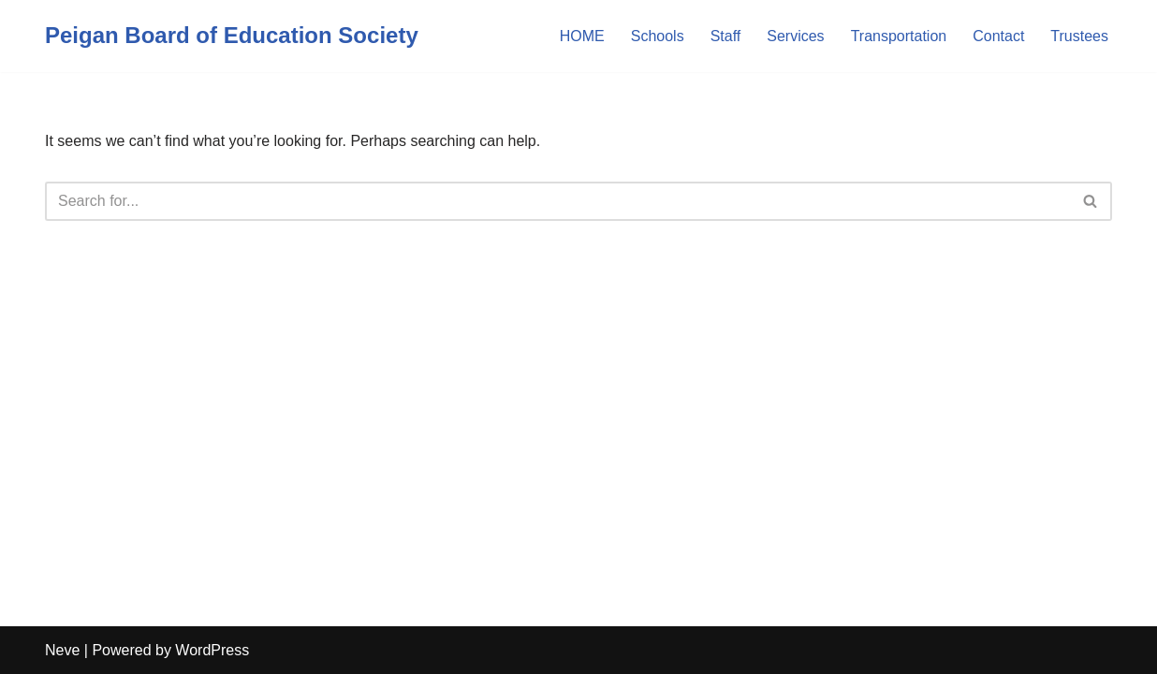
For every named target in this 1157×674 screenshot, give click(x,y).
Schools (657, 36)
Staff (725, 36)
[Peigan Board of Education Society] (231, 36)
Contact (998, 36)
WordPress (212, 650)
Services (795, 36)
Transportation (899, 36)
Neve (62, 650)
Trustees (1079, 36)
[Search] (557, 201)
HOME (582, 36)
